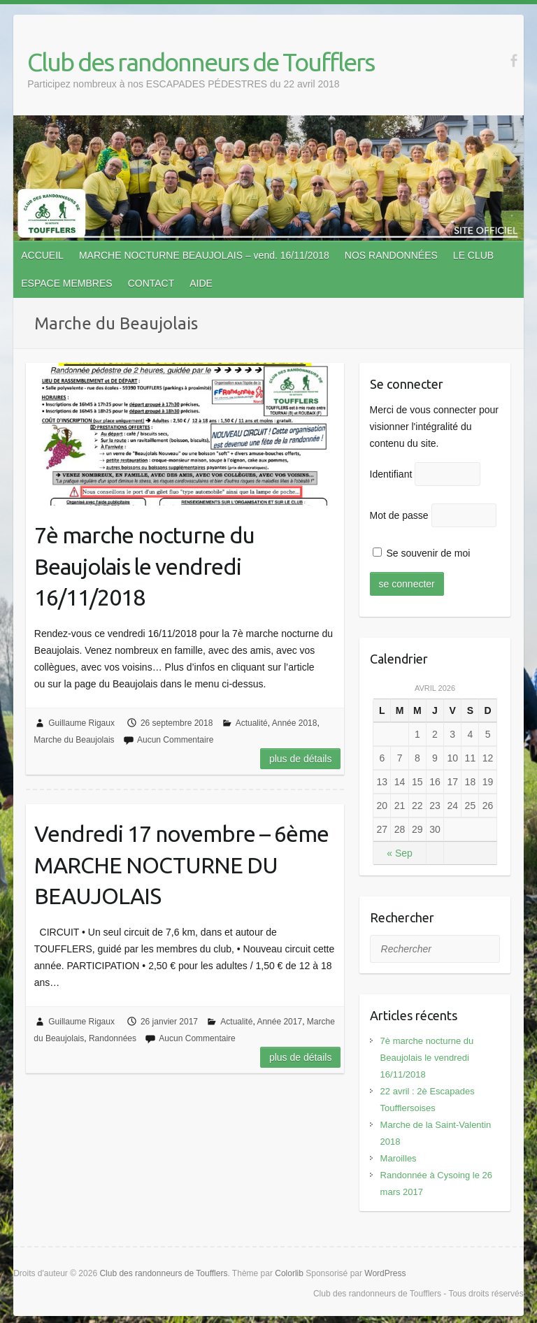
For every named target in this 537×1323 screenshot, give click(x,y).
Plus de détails (300, 758)
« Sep (400, 853)
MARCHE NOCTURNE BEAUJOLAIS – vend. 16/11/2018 (204, 255)
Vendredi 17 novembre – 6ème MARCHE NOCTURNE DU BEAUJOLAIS (181, 865)
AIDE (201, 283)
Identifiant (391, 474)
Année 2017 (279, 1022)
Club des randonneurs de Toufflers (200, 62)
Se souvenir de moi (422, 553)
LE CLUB (473, 255)
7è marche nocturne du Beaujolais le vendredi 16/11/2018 (144, 566)
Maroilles (398, 1158)
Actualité (252, 723)
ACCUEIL (42, 255)
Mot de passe (399, 515)
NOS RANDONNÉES (391, 255)
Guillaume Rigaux (81, 723)
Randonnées (112, 1038)
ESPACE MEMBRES (66, 283)
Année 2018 (294, 723)
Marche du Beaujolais (74, 740)
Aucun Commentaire (175, 740)
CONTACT (151, 283)
